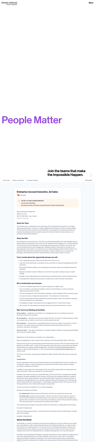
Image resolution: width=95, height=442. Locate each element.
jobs (6, 180)
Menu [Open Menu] (91, 3)
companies (18, 180)
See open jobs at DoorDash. (28, 203)
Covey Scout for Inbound (65, 347)
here (51, 387)
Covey (18, 356)
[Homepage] (9, 3)
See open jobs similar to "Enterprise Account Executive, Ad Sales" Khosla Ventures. (42, 205)
